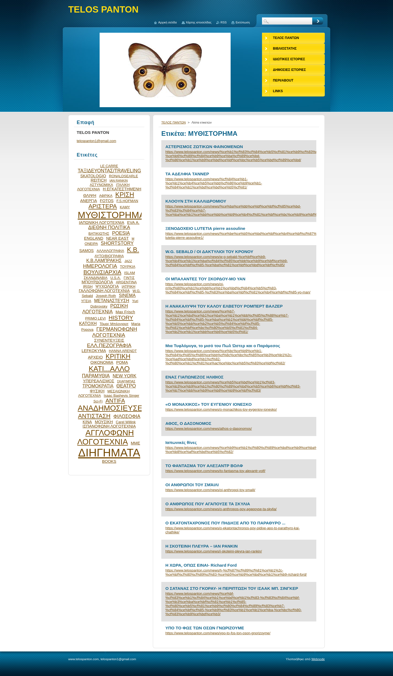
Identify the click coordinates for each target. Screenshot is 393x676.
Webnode (318, 659)
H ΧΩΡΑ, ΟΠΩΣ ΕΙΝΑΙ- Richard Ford (201, 565)
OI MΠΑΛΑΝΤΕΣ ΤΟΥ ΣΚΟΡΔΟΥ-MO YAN (205, 279)
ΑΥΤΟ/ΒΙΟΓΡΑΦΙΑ (109, 256)
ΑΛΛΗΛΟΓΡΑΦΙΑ (110, 251)
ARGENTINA (126, 282)
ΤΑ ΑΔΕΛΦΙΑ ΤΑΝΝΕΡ (187, 174)
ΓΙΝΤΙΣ (129, 278)
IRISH (88, 286)
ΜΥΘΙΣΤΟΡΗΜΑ (111, 215)
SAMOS (86, 250)
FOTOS (107, 201)
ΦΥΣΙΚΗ (97, 391)
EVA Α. (133, 222)
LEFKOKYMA (94, 350)
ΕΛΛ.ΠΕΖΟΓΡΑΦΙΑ (109, 345)
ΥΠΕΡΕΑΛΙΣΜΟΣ (98, 381)
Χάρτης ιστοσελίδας (199, 22)
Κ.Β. (133, 249)
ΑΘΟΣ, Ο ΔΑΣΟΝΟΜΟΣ (188, 423)
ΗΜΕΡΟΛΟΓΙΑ (100, 266)
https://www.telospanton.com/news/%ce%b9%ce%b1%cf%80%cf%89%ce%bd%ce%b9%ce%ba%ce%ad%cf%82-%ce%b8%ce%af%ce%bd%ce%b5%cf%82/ (238, 450)
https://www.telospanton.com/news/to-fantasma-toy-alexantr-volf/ (215, 471)
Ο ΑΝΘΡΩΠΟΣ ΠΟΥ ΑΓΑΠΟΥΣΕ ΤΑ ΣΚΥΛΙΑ (207, 503)
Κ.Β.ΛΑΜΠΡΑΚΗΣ (103, 260)
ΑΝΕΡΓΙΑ (88, 201)
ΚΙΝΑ (87, 422)
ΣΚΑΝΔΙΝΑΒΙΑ (96, 278)
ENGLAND (93, 238)
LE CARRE (109, 166)
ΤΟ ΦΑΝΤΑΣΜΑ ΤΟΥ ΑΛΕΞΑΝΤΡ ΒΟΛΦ (204, 465)
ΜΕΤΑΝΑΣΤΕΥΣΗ (111, 300)
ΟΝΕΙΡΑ (91, 244)
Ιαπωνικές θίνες (181, 442)
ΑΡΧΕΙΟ (95, 357)
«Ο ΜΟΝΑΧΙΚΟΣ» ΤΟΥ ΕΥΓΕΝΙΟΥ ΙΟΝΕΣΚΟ (208, 404)
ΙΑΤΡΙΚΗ (128, 286)
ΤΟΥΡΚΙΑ (127, 267)
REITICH (98, 180)
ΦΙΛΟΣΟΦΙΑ (126, 416)
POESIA (121, 233)
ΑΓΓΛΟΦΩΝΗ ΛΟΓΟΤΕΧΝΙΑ (105, 437)
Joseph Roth (106, 296)
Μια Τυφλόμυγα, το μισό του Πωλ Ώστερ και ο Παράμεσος (222, 345)
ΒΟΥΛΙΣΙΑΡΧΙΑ (102, 272)
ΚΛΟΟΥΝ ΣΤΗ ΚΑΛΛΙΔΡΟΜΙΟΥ (195, 201)
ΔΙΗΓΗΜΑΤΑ (109, 452)
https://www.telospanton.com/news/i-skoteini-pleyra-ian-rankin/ (213, 551)
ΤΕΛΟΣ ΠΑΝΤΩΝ (173, 122)
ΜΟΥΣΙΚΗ (104, 422)
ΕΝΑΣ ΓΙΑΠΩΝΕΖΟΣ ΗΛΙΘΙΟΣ (194, 377)
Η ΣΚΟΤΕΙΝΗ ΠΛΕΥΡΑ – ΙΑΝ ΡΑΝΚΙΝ (201, 546)
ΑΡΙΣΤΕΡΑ (102, 206)
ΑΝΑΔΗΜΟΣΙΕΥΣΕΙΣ (113, 408)
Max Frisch (125, 312)
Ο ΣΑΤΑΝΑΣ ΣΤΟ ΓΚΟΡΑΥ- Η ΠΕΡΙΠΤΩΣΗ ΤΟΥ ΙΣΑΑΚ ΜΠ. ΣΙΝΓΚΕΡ (231, 588)
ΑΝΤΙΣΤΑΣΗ (94, 416)
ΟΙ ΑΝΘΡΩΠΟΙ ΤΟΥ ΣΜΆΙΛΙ (192, 484)
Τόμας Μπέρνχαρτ (114, 324)
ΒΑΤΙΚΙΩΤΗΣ (98, 234)
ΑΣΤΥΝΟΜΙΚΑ (101, 185)
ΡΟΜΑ (122, 362)
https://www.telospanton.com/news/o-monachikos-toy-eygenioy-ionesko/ (221, 409)
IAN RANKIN (118, 180)
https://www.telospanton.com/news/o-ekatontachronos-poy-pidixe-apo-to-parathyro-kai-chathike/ (232, 530)
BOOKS (109, 461)
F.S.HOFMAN (127, 201)
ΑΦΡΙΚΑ (105, 196)
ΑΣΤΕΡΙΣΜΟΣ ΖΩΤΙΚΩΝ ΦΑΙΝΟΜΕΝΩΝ (204, 146)
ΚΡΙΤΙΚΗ (118, 356)
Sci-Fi (98, 401)
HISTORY (121, 318)
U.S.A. (115, 278)
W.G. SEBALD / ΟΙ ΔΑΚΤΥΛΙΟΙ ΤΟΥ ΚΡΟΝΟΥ (209, 251)
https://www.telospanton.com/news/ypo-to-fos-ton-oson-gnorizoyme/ (217, 633)
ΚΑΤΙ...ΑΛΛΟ (109, 369)
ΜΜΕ (135, 443)
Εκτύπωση (243, 22)
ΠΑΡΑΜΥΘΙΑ (96, 375)
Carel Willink (126, 422)
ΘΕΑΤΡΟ (126, 386)
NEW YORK (124, 375)
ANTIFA (115, 401)
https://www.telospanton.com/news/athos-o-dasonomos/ (208, 428)
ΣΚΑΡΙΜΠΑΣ (126, 381)
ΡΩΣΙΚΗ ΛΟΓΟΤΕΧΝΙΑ (105, 308)
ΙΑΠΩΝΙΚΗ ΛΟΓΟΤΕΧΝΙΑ (101, 222)
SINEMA (127, 295)
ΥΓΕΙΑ (86, 301)
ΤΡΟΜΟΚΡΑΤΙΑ (98, 385)
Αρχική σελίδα (167, 22)
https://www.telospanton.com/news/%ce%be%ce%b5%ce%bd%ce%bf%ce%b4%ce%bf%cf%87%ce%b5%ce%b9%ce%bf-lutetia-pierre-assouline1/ (238, 236)
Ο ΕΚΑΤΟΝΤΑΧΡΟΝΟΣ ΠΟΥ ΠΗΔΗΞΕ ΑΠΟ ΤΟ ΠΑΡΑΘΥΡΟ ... (225, 523)
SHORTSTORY (117, 243)
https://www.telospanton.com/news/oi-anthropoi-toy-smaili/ (210, 490)
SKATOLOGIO (93, 176)
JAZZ (128, 261)
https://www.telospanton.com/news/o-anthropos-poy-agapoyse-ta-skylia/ (221, 509)
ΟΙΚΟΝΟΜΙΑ (101, 362)
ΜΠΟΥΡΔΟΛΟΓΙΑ (97, 282)
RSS (224, 22)
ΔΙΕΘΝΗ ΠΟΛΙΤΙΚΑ (109, 227)
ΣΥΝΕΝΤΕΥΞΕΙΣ (109, 340)
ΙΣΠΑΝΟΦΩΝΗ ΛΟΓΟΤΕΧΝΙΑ (109, 426)
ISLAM (129, 273)
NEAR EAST (117, 238)
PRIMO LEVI (95, 318)
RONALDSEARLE (123, 176)
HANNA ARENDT (123, 351)
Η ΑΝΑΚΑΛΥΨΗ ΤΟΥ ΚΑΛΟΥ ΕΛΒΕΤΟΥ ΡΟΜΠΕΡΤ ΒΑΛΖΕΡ (224, 306)
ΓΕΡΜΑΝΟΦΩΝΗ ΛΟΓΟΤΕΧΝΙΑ (114, 332)
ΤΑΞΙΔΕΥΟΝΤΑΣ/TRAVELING (109, 170)
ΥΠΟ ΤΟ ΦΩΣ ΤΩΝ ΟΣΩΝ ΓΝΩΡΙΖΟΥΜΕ (204, 628)
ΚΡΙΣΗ (124, 194)
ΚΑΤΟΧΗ (88, 323)
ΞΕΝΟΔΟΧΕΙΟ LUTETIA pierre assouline (205, 228)
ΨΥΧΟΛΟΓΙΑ (107, 286)
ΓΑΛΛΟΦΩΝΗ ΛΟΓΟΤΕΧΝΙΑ (104, 291)
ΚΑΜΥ (125, 207)
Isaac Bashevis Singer (121, 395)
